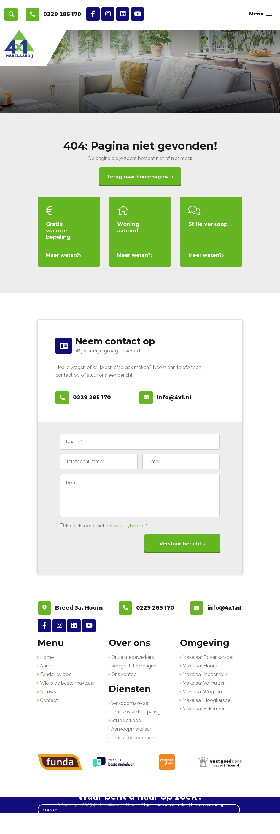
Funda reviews (55, 674)
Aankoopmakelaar (131, 729)
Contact (49, 700)
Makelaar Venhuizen (204, 683)
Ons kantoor (124, 674)
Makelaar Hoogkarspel (207, 700)
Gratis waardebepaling (135, 712)
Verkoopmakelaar (130, 703)
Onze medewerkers (132, 657)
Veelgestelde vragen (133, 666)
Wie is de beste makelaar (67, 683)
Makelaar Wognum (203, 691)
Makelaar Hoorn (199, 666)
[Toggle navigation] (269, 14)
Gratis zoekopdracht (133, 737)
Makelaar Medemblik (205, 674)
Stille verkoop (126, 720)
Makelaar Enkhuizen (204, 709)
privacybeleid (128, 525)
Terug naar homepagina (138, 177)
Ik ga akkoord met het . (106, 526)
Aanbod (49, 666)
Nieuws (48, 691)
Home (47, 657)
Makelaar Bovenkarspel (207, 657)
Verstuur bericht (180, 544)
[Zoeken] (139, 809)
